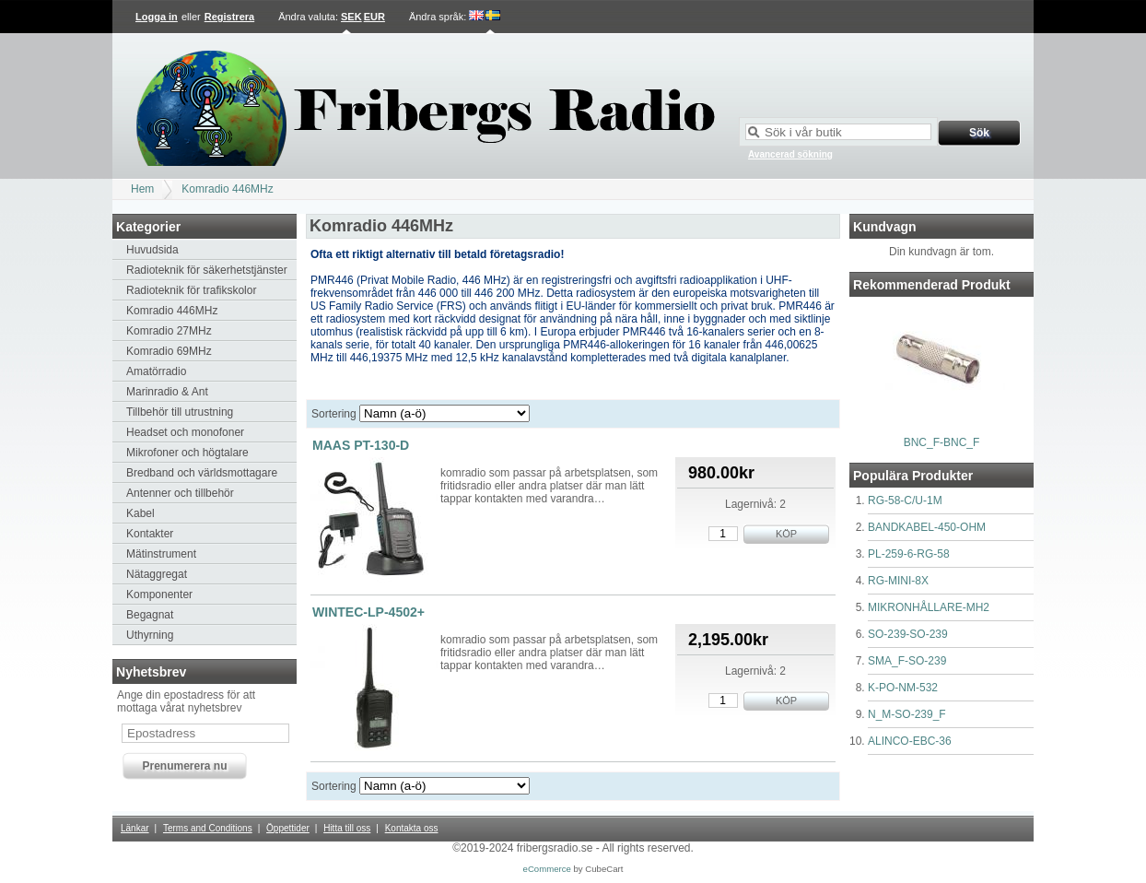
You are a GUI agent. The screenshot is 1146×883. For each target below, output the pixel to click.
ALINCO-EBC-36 (910, 741)
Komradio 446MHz (227, 188)
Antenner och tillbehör (180, 493)
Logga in (156, 16)
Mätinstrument (161, 553)
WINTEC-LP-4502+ (368, 612)
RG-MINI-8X (898, 580)
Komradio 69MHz (169, 351)
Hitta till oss (346, 828)
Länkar (135, 828)
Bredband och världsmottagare (201, 472)
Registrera (229, 16)
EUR (374, 16)
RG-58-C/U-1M (905, 500)
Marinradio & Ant (167, 391)
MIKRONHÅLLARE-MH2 (928, 607)
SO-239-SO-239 (908, 634)
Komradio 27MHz (169, 330)
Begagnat (149, 614)
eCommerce (547, 869)
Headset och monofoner (185, 432)
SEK (351, 16)
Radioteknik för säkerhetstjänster (206, 270)
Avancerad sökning (790, 154)
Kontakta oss (412, 828)
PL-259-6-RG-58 (909, 553)
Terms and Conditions (207, 828)
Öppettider (288, 828)
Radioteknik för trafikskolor (191, 290)
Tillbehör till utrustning (179, 412)
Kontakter (149, 533)
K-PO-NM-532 (903, 687)
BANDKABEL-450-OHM (927, 527)
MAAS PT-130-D (360, 445)
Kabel (140, 513)
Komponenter (159, 594)
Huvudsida (152, 249)
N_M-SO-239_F (907, 714)
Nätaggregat (156, 574)
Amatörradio (156, 371)
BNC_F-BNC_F (942, 442)
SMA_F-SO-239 (907, 660)
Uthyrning (149, 635)
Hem (142, 188)
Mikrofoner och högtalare (187, 452)
